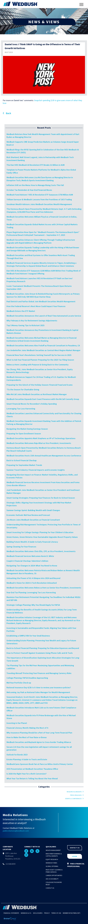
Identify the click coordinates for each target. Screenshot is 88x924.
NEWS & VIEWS (44, 21)
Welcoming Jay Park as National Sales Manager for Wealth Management (38, 692)
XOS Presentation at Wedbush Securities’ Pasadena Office (32, 769)
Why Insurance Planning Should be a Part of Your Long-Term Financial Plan (39, 732)
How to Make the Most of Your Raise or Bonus (27, 737)
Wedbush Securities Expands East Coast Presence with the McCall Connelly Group (43, 399)
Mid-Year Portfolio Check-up (19, 682)
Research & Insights (74, 792)
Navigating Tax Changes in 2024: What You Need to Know (32, 565)
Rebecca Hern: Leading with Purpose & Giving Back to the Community (38, 364)
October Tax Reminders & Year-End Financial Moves (29, 190)
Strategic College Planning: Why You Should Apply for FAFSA (33, 605)
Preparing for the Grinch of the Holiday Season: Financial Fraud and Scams (40, 385)
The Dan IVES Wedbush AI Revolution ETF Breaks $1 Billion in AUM (36, 165)
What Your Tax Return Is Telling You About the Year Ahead (32, 778)
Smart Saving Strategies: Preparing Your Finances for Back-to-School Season (41, 497)
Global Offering (52, 866)
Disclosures (38, 913)
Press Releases (76, 795)
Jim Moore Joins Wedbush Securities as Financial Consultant (33, 519)
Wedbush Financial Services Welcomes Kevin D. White (30, 556)
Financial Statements (11, 913)
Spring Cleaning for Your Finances (21, 546)
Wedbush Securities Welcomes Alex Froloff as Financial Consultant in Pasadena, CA (43, 345)
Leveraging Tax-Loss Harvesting (21, 408)
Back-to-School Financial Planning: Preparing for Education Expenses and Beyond (43, 648)
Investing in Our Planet (17, 723)
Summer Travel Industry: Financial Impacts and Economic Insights (36, 470)
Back (7, 113)
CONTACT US (75, 848)
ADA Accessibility (52, 879)
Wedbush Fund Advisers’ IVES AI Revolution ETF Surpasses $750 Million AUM (40, 194)
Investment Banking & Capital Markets (54, 855)
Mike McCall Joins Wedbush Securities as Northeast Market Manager (37, 394)
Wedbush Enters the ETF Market (21, 311)
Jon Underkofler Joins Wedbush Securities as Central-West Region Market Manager (44, 350)
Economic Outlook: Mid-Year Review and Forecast (28, 515)
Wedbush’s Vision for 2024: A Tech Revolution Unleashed (32, 583)
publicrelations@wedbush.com (16, 830)
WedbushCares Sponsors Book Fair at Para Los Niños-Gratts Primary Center (40, 764)
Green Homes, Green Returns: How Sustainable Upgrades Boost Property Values (42, 537)
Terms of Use (56, 913)
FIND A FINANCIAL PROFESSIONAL (75, 864)
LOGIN (74, 856)
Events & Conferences (73, 799)
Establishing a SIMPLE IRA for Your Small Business (28, 635)
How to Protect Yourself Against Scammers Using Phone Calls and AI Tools (40, 653)
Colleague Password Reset (54, 883)
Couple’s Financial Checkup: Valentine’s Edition (27, 561)
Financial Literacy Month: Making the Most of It (27, 728)
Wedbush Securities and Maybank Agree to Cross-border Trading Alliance (39, 742)
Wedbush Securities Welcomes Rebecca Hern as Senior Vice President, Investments (44, 587)
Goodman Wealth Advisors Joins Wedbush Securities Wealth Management (39, 204)
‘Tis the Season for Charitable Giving (23, 389)
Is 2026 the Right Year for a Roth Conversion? (27, 773)
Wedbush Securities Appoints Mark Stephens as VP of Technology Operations (41, 438)
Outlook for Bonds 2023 (17, 754)
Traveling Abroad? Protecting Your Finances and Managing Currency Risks (39, 673)
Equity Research (52, 859)
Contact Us (50, 888)
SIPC (78, 913)
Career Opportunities (54, 875)
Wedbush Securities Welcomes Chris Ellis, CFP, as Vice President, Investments (41, 551)
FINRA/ (75, 913)
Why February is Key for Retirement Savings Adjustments (32, 320)
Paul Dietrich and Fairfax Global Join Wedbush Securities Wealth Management (41, 301)
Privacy (47, 913)
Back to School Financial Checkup (22, 460)
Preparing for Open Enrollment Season (24, 433)
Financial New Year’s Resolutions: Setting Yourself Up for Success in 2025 (39, 355)
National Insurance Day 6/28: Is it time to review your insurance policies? (39, 687)
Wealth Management (53, 850)
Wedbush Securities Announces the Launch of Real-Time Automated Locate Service (44, 315)
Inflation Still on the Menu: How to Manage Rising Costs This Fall (35, 185)
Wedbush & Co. (26, 913)
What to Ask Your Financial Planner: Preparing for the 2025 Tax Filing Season (40, 359)
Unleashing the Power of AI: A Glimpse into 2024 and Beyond (33, 578)
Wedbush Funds (51, 863)
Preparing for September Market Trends (24, 465)
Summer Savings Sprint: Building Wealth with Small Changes (33, 510)
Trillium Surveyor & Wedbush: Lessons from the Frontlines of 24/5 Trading (39, 199)
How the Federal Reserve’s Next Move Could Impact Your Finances (36, 306)
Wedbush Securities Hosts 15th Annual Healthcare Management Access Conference (44, 455)
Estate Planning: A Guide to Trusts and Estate (27, 759)
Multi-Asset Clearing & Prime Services (54, 871)
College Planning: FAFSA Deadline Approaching (27, 678)
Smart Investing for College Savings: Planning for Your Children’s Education (40, 532)
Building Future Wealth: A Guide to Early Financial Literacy (32, 541)
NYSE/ (71, 913)
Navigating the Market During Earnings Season (27, 429)
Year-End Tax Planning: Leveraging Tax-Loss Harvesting (31, 592)
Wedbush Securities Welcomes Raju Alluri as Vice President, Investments (39, 443)
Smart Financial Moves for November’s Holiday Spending (32, 403)
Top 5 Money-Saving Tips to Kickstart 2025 (25, 325)
